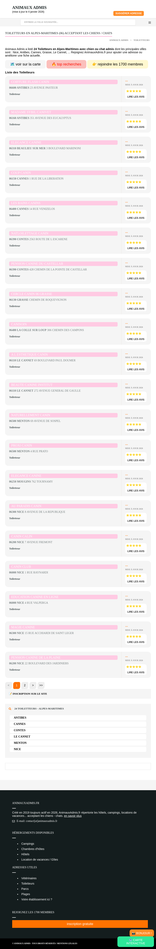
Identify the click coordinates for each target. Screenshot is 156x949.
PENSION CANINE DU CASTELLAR (37, 263)
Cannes (20, 724)
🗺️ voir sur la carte (25, 64)
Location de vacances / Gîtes (39, 859)
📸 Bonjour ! (142, 933)
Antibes (20, 717)
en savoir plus (72, 815)
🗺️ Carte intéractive (135, 941)
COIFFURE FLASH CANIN (30, 82)
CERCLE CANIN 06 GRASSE (31, 294)
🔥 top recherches (66, 64)
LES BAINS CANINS (25, 203)
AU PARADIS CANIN (26, 506)
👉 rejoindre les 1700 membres (117, 64)
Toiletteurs (141, 40)
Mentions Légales (67, 943)
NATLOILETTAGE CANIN (29, 233)
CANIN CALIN (21, 536)
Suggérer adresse (128, 13)
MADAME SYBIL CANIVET (31, 112)
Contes (20, 730)
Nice (17, 749)
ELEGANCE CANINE (26, 142)
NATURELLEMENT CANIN (30, 415)
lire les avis (135, 96)
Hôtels (25, 854)
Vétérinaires (29, 878)
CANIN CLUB (21, 566)
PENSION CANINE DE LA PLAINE (36, 657)
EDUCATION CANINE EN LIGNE (34, 597)
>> (41, 685)
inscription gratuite (80, 924)
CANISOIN (19, 324)
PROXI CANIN (21, 445)
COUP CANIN (21, 172)
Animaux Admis (29, 7)
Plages (25, 894)
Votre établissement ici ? (36, 899)
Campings (27, 843)
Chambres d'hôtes (32, 849)
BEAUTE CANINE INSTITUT (32, 385)
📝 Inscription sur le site (28, 693)
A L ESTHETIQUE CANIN (29, 354)
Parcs (25, 888)
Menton (20, 742)
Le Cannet (22, 736)
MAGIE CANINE (23, 627)
